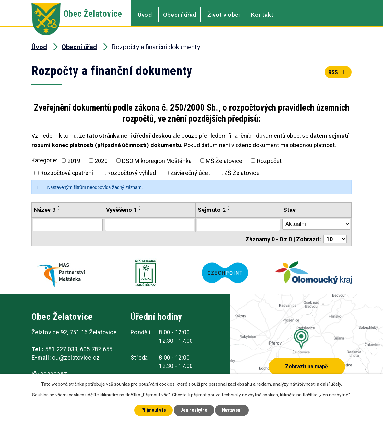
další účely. (331, 384)
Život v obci (223, 14)
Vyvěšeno (121, 209)
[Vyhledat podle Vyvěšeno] (149, 225)
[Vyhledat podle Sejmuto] (238, 225)
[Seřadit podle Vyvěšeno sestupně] (140, 209)
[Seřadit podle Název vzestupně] (59, 206)
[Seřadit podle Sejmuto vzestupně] (229, 206)
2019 (73, 160)
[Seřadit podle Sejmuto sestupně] (229, 209)
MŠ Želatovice (224, 160)
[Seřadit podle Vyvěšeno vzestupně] (140, 206)
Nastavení (232, 410)
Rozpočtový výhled (131, 172)
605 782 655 (96, 349)
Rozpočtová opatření (66, 172)
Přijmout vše (153, 410)
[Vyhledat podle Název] (68, 225)
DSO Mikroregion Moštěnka (157, 160)
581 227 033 (61, 349)
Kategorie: (44, 160)
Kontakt (262, 14)
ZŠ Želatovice (242, 172)
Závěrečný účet (190, 172)
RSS (338, 72)
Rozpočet (269, 160)
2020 (101, 160)
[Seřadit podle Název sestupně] (59, 209)
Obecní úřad (179, 14)
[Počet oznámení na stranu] (335, 239)
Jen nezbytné (193, 410)
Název (44, 209)
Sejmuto (212, 209)
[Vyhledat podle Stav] (316, 224)
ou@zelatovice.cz (75, 357)
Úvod (145, 14)
